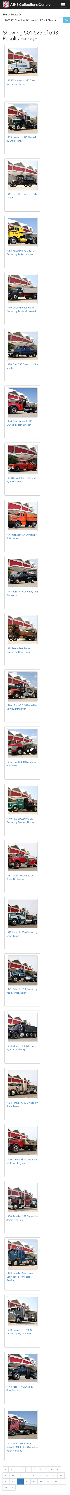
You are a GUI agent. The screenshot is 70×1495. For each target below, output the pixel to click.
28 (6, 1487)
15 (40, 1475)
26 (55, 1481)
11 (13, 1475)
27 (62, 1481)
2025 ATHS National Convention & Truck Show (30, 20)
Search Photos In (13, 14)
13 (26, 1475)
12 (19, 1475)
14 (33, 1475)
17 (54, 1475)
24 (41, 1481)
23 (34, 1481)
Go (66, 20)
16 (47, 1475)
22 (27, 1481)
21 (20, 1481)
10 (6, 1475)
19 (6, 1481)
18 (61, 1475)
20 (13, 1481)
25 (48, 1481)
